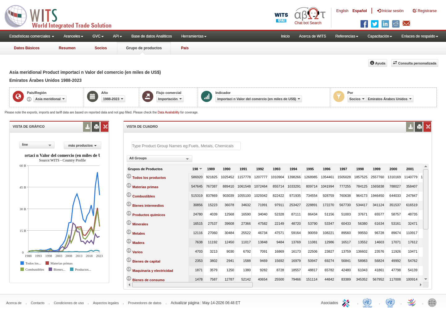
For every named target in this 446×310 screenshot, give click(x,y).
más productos (82, 145)
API (117, 36)
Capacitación (380, 36)
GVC (98, 36)
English (342, 11)
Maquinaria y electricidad (153, 270)
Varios (138, 252)
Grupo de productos (144, 48)
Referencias (346, 36)
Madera (139, 243)
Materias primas (146, 187)
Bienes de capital (146, 261)
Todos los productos (149, 177)
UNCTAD (368, 302)
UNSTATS (390, 302)
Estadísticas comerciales (31, 36)
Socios (101, 48)
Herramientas (194, 36)
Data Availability (169, 112)
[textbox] (186, 146)
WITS (62, 15)
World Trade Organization (412, 302)
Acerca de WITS (312, 36)
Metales (139, 233)
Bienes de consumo (149, 280)
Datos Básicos (27, 48)
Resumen (67, 48)
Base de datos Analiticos (151, 36)
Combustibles (144, 196)
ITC (347, 302)
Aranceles (73, 36)
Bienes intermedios (148, 205)
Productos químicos (149, 215)
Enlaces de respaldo (419, 36)
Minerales (140, 224)
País (185, 48)
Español (359, 11)
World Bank (433, 302)
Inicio (285, 36)
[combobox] (37, 145)
